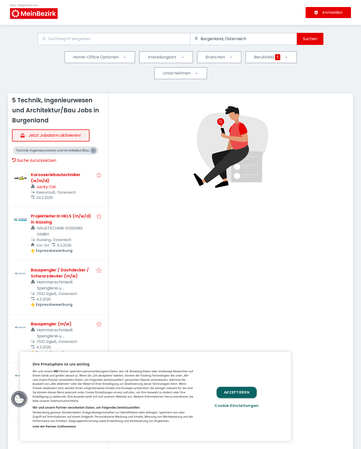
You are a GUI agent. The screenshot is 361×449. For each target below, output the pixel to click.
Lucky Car (46, 187)
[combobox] (114, 39)
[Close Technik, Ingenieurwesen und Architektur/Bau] (93, 150)
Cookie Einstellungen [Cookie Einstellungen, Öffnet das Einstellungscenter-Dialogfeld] (237, 405)
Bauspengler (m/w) (51, 324)
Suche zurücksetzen (34, 160)
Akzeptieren (237, 392)
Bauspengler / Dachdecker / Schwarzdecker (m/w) (60, 273)
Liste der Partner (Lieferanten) (54, 426)
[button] (19, 399)
